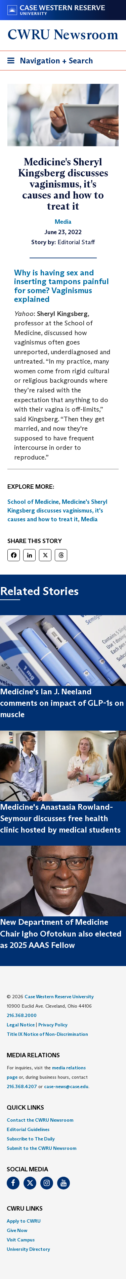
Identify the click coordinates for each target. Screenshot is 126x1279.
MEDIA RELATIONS (33, 1055)
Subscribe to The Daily (31, 1139)
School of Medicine (33, 501)
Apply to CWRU (24, 1221)
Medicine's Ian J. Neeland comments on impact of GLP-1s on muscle (62, 703)
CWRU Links (25, 1209)
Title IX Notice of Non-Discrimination (47, 1034)
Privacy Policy (53, 1025)
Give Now (17, 1230)
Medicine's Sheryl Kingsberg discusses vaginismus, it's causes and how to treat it (57, 510)
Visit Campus (21, 1240)
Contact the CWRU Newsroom (40, 1120)
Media (89, 519)
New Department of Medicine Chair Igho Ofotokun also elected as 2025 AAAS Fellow (61, 933)
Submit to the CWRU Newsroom (42, 1148)
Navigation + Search (48, 62)
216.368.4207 (22, 1086)
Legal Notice (21, 1025)
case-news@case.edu (66, 1086)
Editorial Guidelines (28, 1129)
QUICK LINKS (25, 1108)
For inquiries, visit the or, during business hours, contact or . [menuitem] (48, 1077)
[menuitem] (63, 1120)
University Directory (28, 1249)
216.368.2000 (22, 1015)
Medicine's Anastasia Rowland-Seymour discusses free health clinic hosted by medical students (60, 818)
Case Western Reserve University (59, 997)
